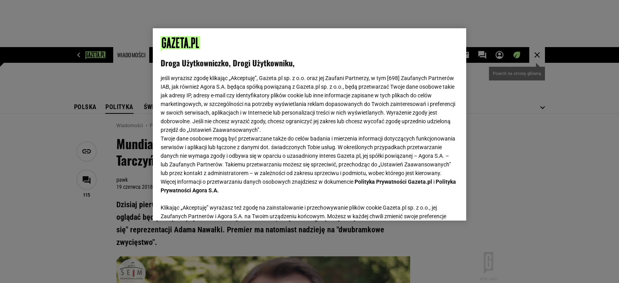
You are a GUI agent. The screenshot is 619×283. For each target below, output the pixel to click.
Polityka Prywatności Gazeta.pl (393, 182)
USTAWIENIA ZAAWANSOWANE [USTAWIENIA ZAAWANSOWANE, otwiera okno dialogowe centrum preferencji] (212, 205)
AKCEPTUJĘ (432, 205)
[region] (309, 124)
